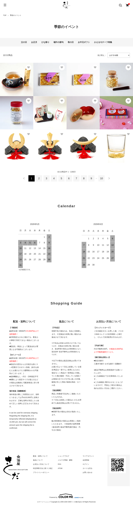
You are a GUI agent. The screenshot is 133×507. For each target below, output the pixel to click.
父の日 (24, 42)
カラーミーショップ (44, 502)
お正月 (34, 42)
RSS (59, 464)
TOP (4, 15)
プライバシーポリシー (41, 472)
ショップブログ (63, 456)
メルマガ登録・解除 (65, 460)
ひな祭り (45, 42)
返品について (38, 460)
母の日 (71, 42)
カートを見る (87, 468)
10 (101, 178)
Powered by (66, 496)
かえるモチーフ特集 (103, 42)
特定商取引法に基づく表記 (42, 468)
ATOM (60, 468)
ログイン (86, 464)
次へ (109, 178)
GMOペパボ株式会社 (75, 502)
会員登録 (86, 460)
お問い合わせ (87, 472)
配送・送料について (40, 456)
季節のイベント (15, 15)
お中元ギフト (84, 42)
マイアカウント (88, 456)
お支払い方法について (41, 464)
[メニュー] (5, 5)
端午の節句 (59, 42)
